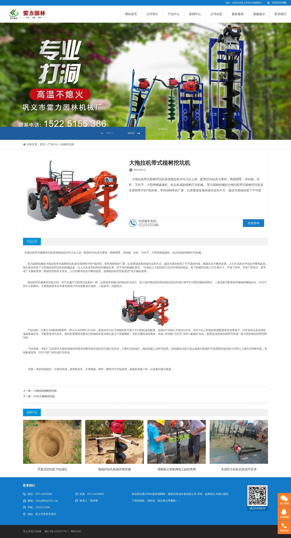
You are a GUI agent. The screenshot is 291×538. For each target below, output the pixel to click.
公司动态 (216, 14)
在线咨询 (253, 223)
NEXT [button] (131, 133)
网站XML (76, 531)
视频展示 (259, 14)
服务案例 (238, 14)
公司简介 (152, 14)
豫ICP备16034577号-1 (57, 531)
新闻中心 (195, 14)
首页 (42, 144)
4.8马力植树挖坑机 (44, 396)
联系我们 (280, 14)
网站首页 (131, 14)
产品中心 (174, 14)
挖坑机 (49, 252)
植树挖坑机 (67, 144)
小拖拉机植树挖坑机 (45, 390)
